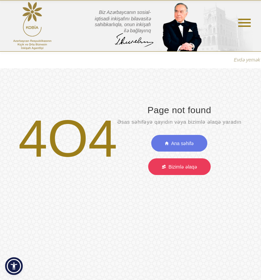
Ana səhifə (179, 143)
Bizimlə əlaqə (179, 167)
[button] (14, 266)
